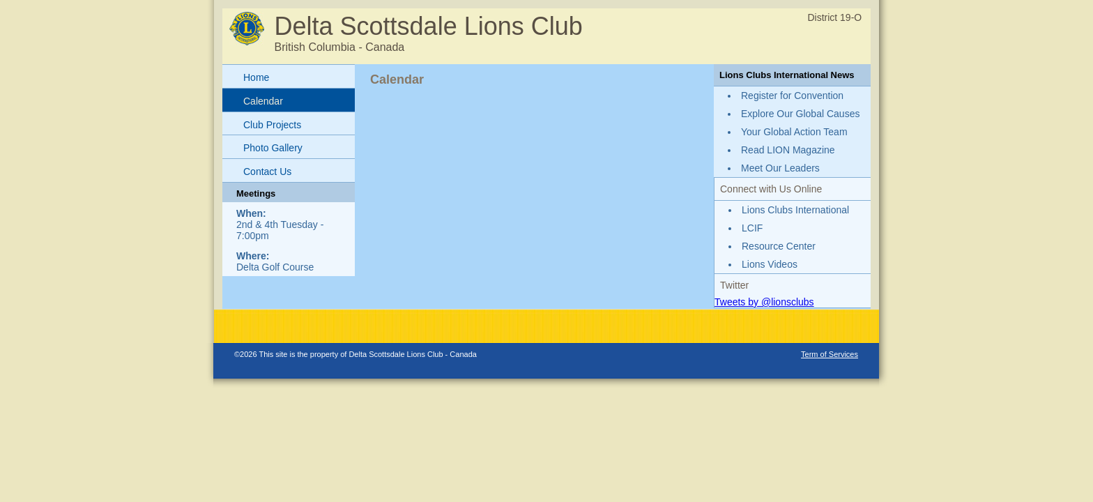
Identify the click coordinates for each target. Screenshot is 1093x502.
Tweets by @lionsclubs (764, 301)
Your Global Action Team (794, 131)
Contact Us (267, 171)
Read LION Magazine (788, 149)
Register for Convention (792, 95)
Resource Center (779, 246)
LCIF (752, 228)
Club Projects (272, 124)
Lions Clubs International (795, 209)
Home (256, 77)
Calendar (263, 101)
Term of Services (829, 354)
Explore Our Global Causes (800, 113)
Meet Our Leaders (780, 168)
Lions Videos (769, 264)
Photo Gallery (273, 147)
